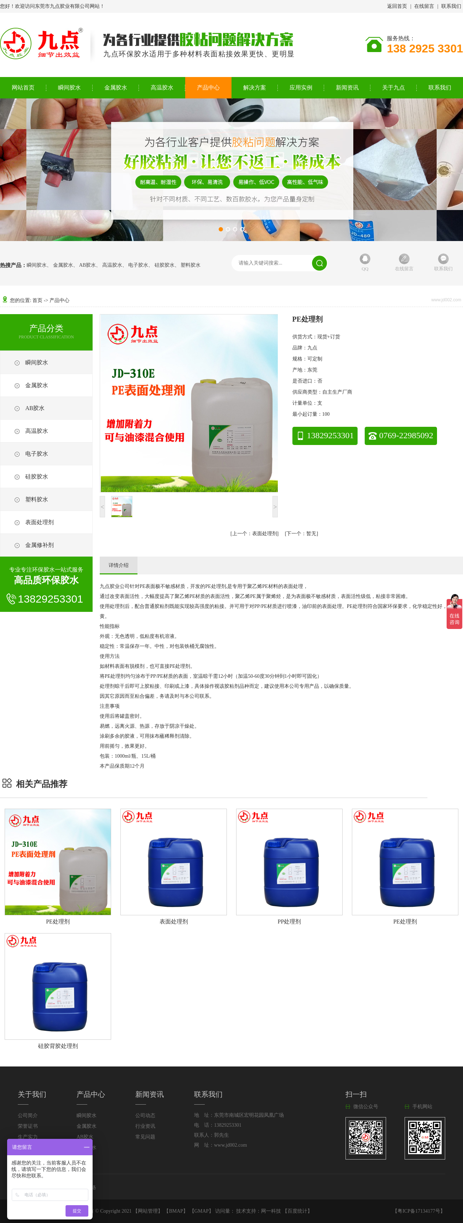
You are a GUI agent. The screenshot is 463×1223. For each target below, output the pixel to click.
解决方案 (254, 88)
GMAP (201, 1211)
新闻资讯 (347, 88)
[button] (221, 229)
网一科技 (271, 1211)
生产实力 (28, 1137)
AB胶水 (87, 265)
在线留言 (424, 6)
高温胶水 (162, 88)
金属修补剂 (39, 545)
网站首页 (23, 88)
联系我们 (451, 6)
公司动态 (145, 1115)
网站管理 (148, 1211)
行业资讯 (145, 1126)
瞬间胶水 (69, 88)
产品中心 (208, 88)
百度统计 (297, 1211)
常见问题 (145, 1137)
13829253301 (325, 435)
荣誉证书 (28, 1126)
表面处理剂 (39, 522)
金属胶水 (115, 88)
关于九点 (393, 88)
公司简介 (28, 1115)
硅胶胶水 (165, 265)
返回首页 (397, 6)
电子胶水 (138, 265)
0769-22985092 (400, 435)
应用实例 (301, 88)
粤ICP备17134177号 (418, 1211)
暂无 (301, 533)
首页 (37, 300)
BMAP (176, 1211)
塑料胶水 (191, 265)
